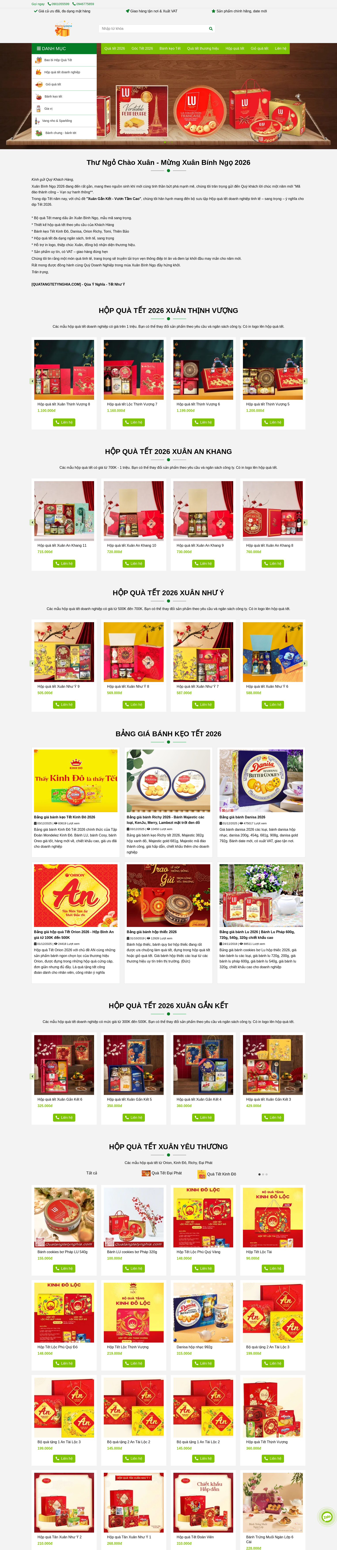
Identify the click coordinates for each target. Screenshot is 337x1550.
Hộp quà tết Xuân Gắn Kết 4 (199, 1099)
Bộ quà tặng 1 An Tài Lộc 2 (198, 1442)
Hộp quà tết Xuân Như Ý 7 (198, 686)
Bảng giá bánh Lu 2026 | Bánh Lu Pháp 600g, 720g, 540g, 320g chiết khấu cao (257, 935)
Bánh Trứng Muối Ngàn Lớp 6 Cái (269, 1539)
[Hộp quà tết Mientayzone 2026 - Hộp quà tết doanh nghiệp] (63, 29)
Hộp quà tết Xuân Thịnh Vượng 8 (64, 404)
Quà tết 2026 (114, 48)
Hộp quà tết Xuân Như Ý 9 (59, 686)
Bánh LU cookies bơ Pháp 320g (132, 1252)
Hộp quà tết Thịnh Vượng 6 (198, 404)
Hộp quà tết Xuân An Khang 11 (62, 545)
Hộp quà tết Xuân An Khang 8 (269, 545)
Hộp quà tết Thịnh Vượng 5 (268, 404)
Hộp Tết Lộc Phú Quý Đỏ (58, 1347)
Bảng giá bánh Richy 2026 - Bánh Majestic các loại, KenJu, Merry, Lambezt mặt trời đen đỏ (165, 820)
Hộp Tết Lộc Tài (259, 1252)
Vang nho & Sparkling (53, 121)
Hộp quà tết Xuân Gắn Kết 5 (129, 1099)
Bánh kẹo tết (48, 96)
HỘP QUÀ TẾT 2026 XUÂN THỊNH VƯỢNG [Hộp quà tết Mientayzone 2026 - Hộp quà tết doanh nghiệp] (168, 311)
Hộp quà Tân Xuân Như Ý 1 (129, 1537)
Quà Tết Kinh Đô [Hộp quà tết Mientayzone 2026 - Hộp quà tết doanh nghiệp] (221, 1174)
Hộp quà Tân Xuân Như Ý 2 (60, 1537)
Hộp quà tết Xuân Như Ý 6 (267, 686)
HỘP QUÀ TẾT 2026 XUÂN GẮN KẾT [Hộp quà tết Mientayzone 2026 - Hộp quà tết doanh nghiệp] (168, 1006)
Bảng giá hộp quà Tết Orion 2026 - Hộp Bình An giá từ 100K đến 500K (74, 935)
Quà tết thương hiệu (203, 48)
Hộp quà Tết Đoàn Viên (195, 1537)
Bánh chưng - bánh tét (55, 133)
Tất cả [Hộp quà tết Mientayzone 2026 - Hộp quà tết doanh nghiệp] (91, 1173)
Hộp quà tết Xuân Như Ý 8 (128, 686)
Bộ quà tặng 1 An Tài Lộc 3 (59, 1442)
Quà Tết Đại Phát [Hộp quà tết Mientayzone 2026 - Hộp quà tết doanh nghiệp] (167, 1173)
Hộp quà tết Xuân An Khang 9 (200, 545)
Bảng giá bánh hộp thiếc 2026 (152, 932)
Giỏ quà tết (48, 84)
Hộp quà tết (234, 48)
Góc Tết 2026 (142, 48)
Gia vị (44, 108)
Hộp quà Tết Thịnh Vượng (267, 1442)
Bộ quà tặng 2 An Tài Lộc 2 (128, 1442)
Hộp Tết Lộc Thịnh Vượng (128, 1347)
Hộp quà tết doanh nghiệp (57, 72)
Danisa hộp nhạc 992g (194, 1347)
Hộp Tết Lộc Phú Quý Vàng (198, 1252)
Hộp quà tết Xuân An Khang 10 (131, 545)
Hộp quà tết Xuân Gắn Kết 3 (268, 1099)
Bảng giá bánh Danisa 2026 (242, 817)
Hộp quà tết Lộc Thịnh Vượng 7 (132, 404)
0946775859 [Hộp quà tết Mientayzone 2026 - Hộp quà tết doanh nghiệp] (83, 4)
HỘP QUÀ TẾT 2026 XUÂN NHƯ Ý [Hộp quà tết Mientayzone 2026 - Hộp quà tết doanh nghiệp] (168, 593)
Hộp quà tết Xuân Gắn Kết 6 (60, 1099)
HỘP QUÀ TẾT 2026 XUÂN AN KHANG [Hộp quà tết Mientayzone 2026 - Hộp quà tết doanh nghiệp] (168, 452)
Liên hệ (281, 48)
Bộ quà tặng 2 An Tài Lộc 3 (267, 1347)
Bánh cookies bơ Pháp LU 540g (62, 1252)
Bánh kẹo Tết (169, 48)
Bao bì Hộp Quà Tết (53, 60)
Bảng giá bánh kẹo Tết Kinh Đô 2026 (64, 817)
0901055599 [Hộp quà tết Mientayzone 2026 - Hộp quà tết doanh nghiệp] (59, 4)
